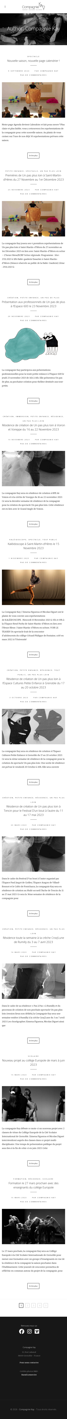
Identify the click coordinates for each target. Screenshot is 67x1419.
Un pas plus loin (50, 171)
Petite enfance (15, 171)
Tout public (50, 540)
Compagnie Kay (49, 71)
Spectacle (33, 56)
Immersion (22, 416)
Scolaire (33, 1056)
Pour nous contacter (29, 1362)
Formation (20, 1179)
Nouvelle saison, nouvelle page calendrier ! (33, 61)
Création (13, 298)
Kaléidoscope (18, 540)
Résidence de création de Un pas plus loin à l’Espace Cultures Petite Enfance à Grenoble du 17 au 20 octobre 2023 (33, 683)
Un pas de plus (50, 298)
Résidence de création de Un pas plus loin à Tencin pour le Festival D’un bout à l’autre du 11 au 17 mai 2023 (33, 810)
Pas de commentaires (33, 75)
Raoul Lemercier (29, 1375)
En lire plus (33, 155)
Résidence (57, 416)
